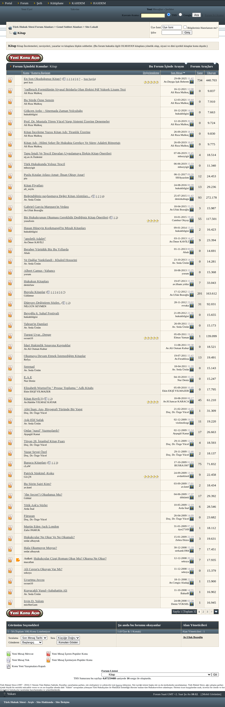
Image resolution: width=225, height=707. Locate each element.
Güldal (27, 498)
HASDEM (99, 3)
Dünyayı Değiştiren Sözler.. (42, 302)
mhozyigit (29, 167)
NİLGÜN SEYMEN (35, 306)
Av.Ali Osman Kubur (35, 348)
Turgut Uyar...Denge (37, 334)
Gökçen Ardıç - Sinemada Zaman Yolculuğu (53, 111)
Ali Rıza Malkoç (33, 92)
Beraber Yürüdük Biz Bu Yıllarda (46, 249)
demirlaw (29, 284)
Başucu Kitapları (35, 462)
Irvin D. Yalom (34, 601)
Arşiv (31, 702)
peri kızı (28, 82)
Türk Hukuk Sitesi (15, 702)
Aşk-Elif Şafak (34, 420)
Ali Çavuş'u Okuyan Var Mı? (43, 569)
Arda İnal (29, 508)
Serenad (29, 366)
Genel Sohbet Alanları (69, 26)
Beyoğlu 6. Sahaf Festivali (41, 313)
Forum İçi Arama (214, 15)
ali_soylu (29, 188)
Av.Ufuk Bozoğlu (33, 210)
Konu (26, 72)
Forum (24, 3)
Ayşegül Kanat (32, 434)
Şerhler (169, 9)
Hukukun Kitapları (36, 281)
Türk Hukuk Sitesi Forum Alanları (33, 26)
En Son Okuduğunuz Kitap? (42, 79)
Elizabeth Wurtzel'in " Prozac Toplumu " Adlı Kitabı (58, 388)
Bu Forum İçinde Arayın (168, 65)
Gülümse (29, 295)
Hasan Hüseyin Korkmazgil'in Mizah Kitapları (55, 228)
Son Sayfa (89, 78)
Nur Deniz (29, 380)
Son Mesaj (176, 72)
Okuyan (211, 72)
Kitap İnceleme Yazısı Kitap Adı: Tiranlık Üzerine (57, 132)
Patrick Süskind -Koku (39, 473)
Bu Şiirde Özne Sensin (39, 100)
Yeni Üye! (27, 9)
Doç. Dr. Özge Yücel (35, 412)
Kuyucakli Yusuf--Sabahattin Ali (45, 590)
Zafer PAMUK (32, 530)
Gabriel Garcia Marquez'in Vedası (46, 206)
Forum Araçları (203, 65)
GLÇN (27, 476)
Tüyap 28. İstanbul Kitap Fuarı (44, 441)
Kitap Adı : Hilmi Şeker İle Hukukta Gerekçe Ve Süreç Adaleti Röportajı (72, 143)
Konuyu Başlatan (40, 72)
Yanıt (200, 72)
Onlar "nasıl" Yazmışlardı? (41, 430)
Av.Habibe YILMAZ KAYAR (40, 402)
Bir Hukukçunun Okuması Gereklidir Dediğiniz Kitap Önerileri (66, 217)
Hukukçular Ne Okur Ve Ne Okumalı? (49, 537)
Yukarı (10, 694)
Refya (27, 359)
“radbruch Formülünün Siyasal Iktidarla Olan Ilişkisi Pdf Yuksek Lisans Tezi (75, 89)
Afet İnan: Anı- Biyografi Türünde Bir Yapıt (53, 409)
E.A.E (28, 377)
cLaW (27, 466)
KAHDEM (78, 3)
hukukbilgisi (31, 114)
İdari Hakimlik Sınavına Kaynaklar (47, 345)
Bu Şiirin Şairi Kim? (37, 484)
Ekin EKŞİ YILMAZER (37, 391)
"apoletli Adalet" (35, 238)
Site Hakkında (44, 702)
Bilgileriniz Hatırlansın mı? (200, 27)
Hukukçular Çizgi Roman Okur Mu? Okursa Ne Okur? (70, 558)
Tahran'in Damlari (36, 324)
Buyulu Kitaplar (34, 292)
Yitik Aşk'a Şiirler (36, 505)
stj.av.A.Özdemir (33, 156)
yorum (27, 274)
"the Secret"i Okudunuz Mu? (43, 494)
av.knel (28, 487)
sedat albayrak (32, 540)
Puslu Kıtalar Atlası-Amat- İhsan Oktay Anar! (54, 175)
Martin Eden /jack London (41, 526)
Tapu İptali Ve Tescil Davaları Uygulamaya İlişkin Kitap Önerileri (67, 153)
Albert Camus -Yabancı (39, 270)
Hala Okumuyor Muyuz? (40, 548)
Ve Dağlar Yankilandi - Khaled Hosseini (50, 260)
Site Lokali (91, 26)
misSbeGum (30, 604)
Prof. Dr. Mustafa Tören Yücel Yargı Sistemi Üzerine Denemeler (67, 121)
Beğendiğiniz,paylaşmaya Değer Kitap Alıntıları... (57, 196)
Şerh (39, 3)
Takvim (74, 9)
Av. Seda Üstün (32, 199)
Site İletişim (62, 702)
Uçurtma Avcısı (34, 580)
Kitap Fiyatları (33, 185)
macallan (29, 561)
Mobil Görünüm (212, 694)
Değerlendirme (151, 72)
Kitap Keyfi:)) (33, 398)
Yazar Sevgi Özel (35, 452)
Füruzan (29, 516)
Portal (8, 3)
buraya (119, 685)
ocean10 (28, 338)
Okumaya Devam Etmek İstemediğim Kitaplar (55, 356)
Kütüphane (57, 3)
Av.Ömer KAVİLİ (34, 242)
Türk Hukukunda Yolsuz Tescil (44, 164)
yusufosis (29, 220)
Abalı (27, 252)
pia (25, 178)
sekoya (28, 572)
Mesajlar (158, 9)
